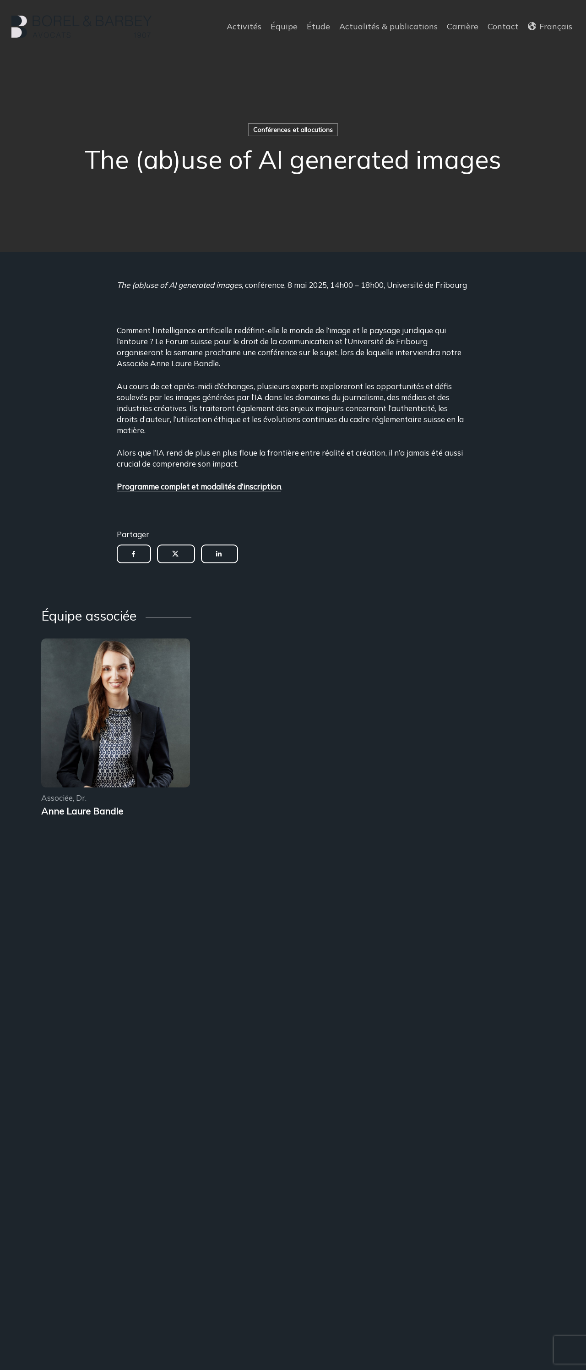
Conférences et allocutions (293, 130)
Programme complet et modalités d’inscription (199, 486)
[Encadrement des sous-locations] (115, 714)
